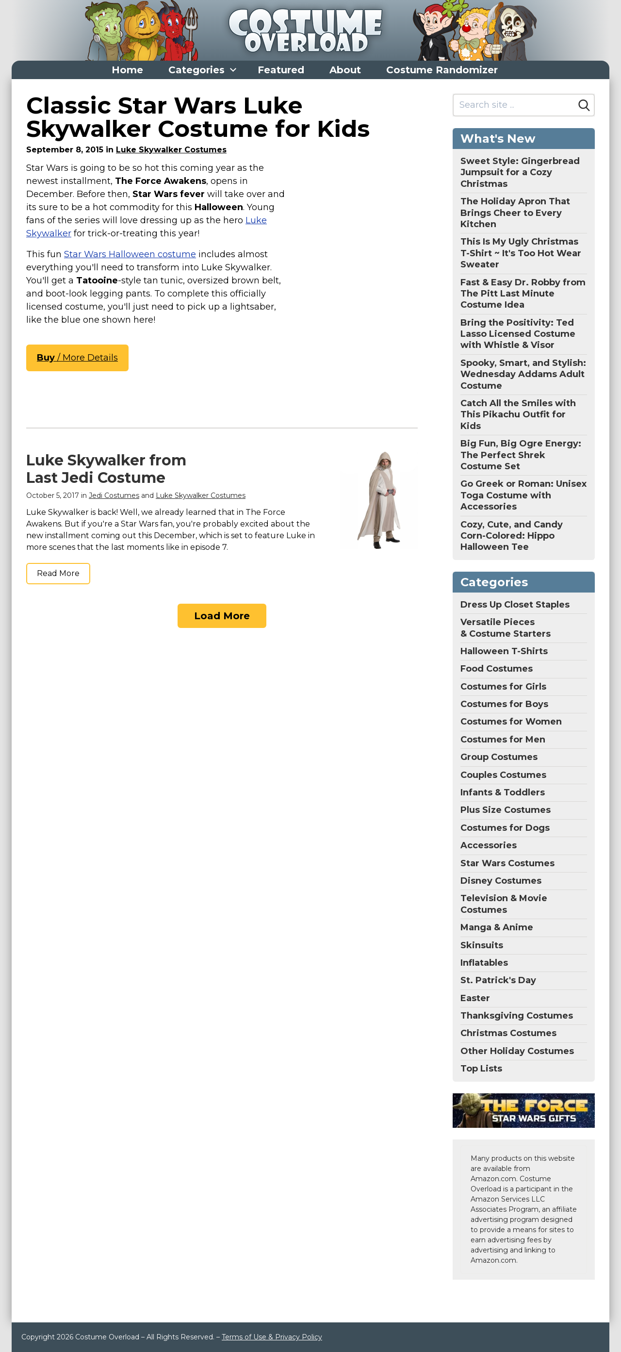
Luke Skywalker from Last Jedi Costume (106, 469)
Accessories (488, 845)
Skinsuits (481, 945)
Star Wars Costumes (507, 863)
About (345, 70)
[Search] (584, 105)
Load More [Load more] (222, 616)
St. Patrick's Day (498, 980)
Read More (58, 573)
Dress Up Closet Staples (515, 604)
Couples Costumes (503, 775)
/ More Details (77, 357)
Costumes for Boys (504, 704)
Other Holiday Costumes (517, 1051)
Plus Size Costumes (505, 810)
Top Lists (481, 1068)
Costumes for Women (511, 721)
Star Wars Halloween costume (130, 254)
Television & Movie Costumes (503, 904)
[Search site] (514, 105)
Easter (475, 998)
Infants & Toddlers (502, 792)
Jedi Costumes (114, 495)
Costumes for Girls (503, 686)
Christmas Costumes (508, 1033)
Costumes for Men (502, 739)
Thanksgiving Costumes (516, 1015)
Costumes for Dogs (505, 828)
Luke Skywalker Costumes (171, 149)
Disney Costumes (500, 880)
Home (127, 70)
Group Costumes (499, 757)
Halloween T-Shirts (504, 651)
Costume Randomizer (442, 70)
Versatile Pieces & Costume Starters (505, 628)
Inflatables (484, 962)
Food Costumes (496, 668)
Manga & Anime (496, 927)
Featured (281, 70)
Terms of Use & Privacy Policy (272, 1337)
